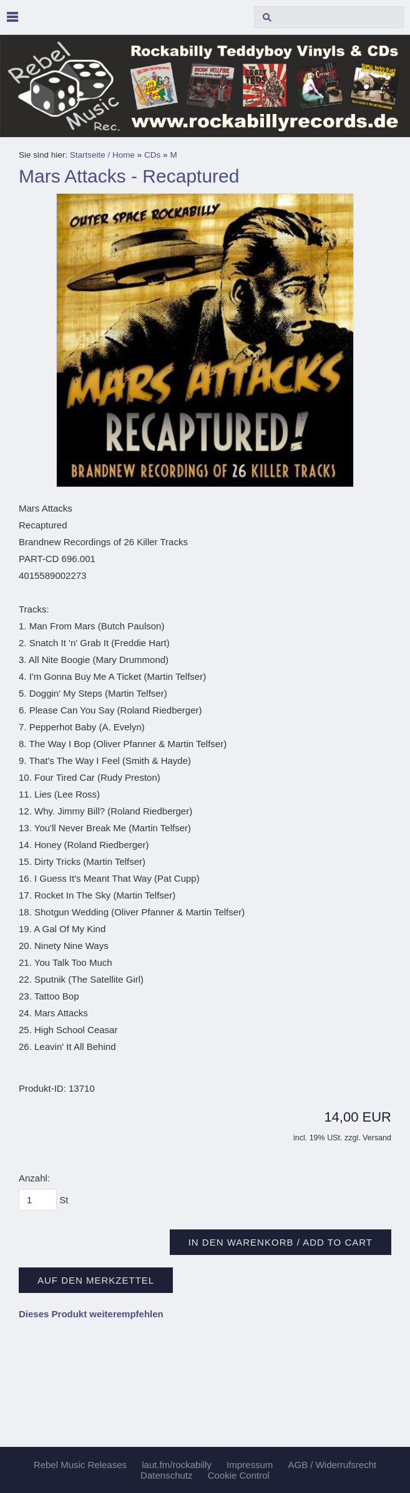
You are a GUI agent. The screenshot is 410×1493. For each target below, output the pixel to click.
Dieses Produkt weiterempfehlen (91, 1314)
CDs (152, 155)
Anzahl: (34, 1178)
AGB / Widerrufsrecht (332, 1464)
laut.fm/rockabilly (177, 1464)
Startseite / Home (102, 155)
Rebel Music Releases (80, 1464)
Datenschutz (166, 1475)
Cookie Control (239, 1475)
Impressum (250, 1464)
